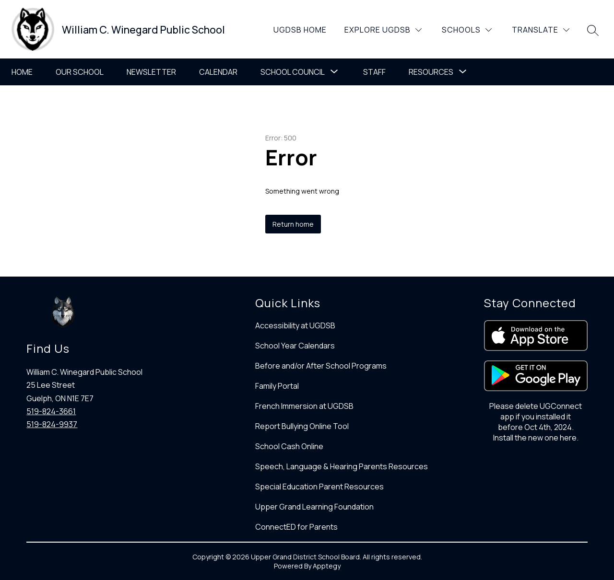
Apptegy (327, 565)
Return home (293, 224)
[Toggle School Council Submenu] (334, 72)
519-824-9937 (51, 424)
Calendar (218, 72)
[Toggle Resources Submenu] (463, 72)
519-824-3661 (51, 411)
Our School (80, 72)
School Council (292, 72)
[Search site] (593, 30)
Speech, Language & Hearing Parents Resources (341, 466)
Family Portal (277, 386)
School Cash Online (289, 446)
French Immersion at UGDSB (304, 406)
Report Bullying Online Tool (302, 426)
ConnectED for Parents (296, 527)
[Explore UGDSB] (383, 30)
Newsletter (151, 72)
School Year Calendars (295, 345)
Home (22, 72)
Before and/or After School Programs (321, 365)
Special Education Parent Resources (319, 486)
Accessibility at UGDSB (295, 325)
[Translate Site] (540, 30)
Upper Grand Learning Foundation (314, 506)
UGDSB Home (300, 29)
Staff (374, 72)
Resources (431, 72)
